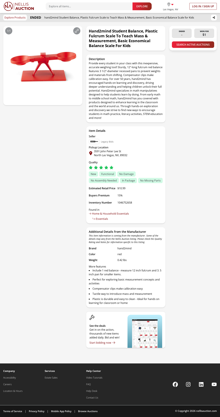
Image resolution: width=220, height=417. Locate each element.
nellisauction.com (206, 410)
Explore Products (15, 17)
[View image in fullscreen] (76, 30)
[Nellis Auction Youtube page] (214, 384)
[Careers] (7, 384)
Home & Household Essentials (109, 213)
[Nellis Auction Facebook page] (175, 384)
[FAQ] (88, 384)
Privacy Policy (36, 411)
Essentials (100, 219)
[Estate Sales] (51, 377)
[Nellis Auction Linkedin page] (201, 384)
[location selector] (170, 6)
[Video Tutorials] (94, 377)
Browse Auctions (88, 411)
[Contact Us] (92, 397)
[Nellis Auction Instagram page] (188, 384)
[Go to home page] (18, 6)
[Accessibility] (9, 377)
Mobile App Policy (61, 411)
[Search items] (91, 6)
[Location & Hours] (13, 391)
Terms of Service (12, 411)
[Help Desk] (91, 391)
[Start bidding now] (102, 343)
